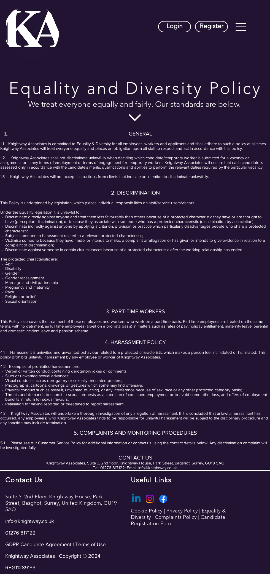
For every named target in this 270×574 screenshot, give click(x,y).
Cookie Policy (147, 510)
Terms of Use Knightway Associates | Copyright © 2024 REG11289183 (55, 555)
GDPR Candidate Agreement (38, 544)
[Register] (211, 26)
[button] (241, 27)
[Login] (174, 26)
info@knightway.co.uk (157, 467)
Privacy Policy (182, 510)
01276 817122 (20, 533)
